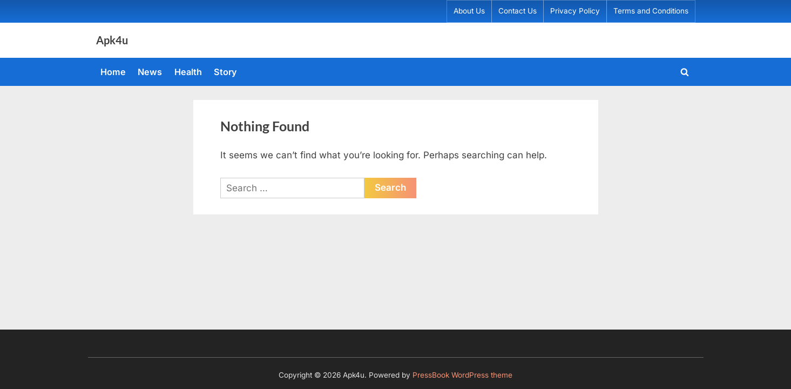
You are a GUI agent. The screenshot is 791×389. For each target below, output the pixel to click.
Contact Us (517, 10)
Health (188, 71)
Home (113, 71)
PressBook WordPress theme (462, 375)
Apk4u (112, 39)
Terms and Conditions (650, 10)
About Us (469, 10)
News (150, 71)
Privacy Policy (575, 10)
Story (225, 71)
